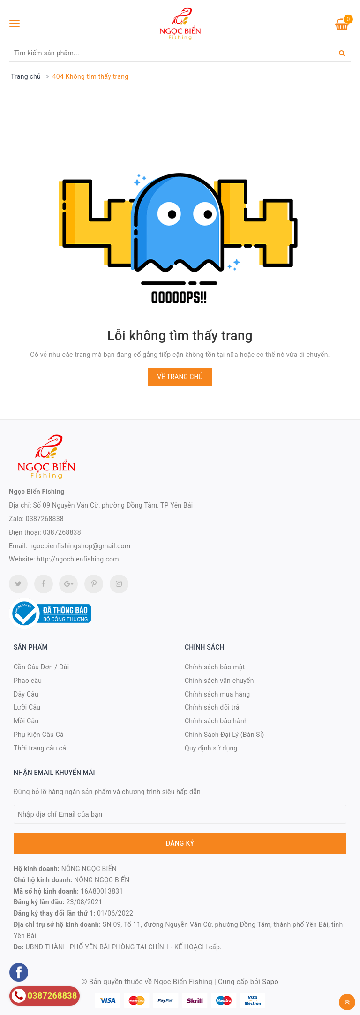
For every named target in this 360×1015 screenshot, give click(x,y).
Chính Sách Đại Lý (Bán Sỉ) (224, 734)
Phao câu (28, 680)
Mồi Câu (26, 721)
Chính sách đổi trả (212, 707)
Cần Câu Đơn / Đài (41, 667)
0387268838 (45, 519)
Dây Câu (26, 694)
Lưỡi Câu (27, 707)
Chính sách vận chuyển (219, 680)
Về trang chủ (179, 376)
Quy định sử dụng (211, 748)
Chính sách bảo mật (215, 667)
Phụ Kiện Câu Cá (39, 734)
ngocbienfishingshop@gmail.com (79, 546)
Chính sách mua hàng (217, 694)
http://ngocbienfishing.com (78, 559)
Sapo (270, 981)
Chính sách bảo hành (216, 721)
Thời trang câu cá (40, 748)
